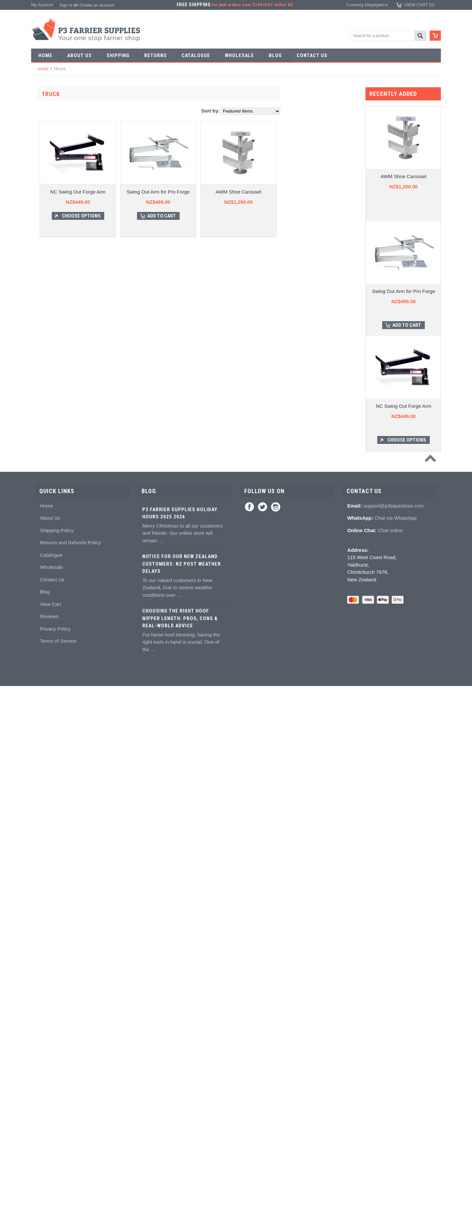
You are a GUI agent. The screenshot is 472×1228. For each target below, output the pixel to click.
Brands (41, 909)
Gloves (41, 873)
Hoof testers (46, 514)
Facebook (249, 1048)
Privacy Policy (55, 1171)
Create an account (96, 5)
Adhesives (44, 610)
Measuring (45, 550)
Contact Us (52, 1121)
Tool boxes (45, 538)
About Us (50, 1060)
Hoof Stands (46, 526)
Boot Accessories (51, 813)
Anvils (40, 334)
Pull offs (42, 406)
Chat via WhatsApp (396, 1060)
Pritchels (43, 250)
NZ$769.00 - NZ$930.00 (58, 966)
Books (41, 729)
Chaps (41, 837)
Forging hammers (51, 286)
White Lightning (49, 670)
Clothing (42, 825)
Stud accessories (51, 777)
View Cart (50, 1146)
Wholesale (51, 1109)
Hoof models (47, 741)
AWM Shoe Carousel (317, 192)
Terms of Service (58, 1183)
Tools (40, 226)
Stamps (42, 262)
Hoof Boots (45, 789)
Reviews (49, 1158)
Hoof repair (45, 694)
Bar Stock (44, 202)
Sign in (65, 5)
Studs (40, 753)
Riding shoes (47, 155)
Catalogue (51, 1097)
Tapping (42, 310)
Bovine (41, 897)
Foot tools (44, 370)
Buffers (41, 418)
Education (44, 718)
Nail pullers (45, 430)
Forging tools (47, 239)
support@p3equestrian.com (394, 1048)
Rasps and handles (53, 502)
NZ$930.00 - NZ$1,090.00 (59, 978)
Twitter (262, 1048)
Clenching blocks (51, 490)
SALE (40, 107)
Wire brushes (47, 562)
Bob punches (47, 322)
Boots (40, 801)
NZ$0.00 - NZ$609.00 (55, 942)
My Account (42, 4)
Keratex (42, 658)
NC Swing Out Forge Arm (156, 192)
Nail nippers (46, 382)
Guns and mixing (51, 622)
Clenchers (44, 466)
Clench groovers (50, 478)
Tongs (40, 274)
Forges (41, 346)
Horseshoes (46, 119)
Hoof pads (44, 646)
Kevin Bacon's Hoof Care (58, 681)
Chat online (390, 1072)
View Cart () (419, 4)
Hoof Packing (47, 598)
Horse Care (45, 885)
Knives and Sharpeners (57, 442)
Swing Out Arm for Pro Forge (236, 192)
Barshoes (44, 179)
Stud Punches (48, 298)
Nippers (42, 394)
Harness (42, 167)
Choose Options (160, 216)
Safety (41, 849)
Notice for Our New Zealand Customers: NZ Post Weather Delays (181, 1106)
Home (43, 69)
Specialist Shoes (50, 143)
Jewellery (43, 861)
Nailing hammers (51, 454)
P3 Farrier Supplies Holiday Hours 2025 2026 (179, 1055)
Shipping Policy (57, 1072)
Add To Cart (240, 216)
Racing (41, 191)
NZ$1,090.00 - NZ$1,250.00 (61, 990)
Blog (45, 1134)
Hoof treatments (50, 705)
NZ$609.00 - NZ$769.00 (58, 954)
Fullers (41, 358)
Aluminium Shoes (51, 131)
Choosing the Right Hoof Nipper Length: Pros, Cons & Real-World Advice (180, 1160)
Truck (40, 574)
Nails (39, 215)
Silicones (43, 634)
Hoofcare (43, 586)
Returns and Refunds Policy (70, 1085)
